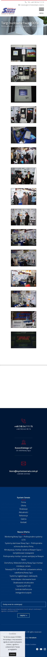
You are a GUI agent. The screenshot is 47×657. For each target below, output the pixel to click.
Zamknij (12, 654)
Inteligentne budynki (23, 592)
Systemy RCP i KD (24, 586)
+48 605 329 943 (23, 473)
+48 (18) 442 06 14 (23, 429)
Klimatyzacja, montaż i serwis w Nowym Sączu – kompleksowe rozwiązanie (23, 551)
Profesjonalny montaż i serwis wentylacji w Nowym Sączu (23, 558)
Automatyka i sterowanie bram (23, 579)
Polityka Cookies (29, 644)
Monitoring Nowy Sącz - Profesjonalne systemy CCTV (23, 538)
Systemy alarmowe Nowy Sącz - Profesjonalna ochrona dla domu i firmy (23, 545)
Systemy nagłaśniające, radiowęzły (23, 576)
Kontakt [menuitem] (23, 522)
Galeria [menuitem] (23, 519)
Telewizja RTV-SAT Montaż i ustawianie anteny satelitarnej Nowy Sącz (23, 571)
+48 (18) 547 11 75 (23, 426)
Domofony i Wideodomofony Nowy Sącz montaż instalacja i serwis (23, 564)
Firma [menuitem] (23, 502)
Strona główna (6, 26)
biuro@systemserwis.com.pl (32, 5)
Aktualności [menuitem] (23, 512)
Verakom (32, 637)
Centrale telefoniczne (23, 589)
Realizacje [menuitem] (24, 508)
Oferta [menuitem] (23, 505)
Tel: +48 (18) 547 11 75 (36, 2)
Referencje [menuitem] (23, 515)
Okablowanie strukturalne (23, 582)
